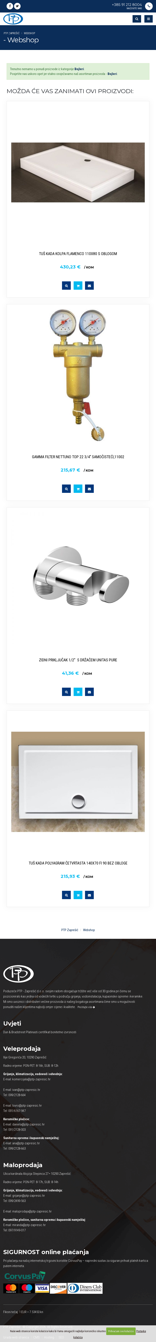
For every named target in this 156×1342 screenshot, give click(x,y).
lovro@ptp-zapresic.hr (27, 1106)
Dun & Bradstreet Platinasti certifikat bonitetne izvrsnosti (39, 1032)
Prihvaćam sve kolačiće (121, 1331)
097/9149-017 (17, 1230)
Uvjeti (12, 1023)
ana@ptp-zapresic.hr (26, 1143)
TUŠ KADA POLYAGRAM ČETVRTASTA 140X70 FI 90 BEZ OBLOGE (78, 863)
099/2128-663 (17, 1148)
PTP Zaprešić (12, 33)
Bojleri (79, 69)
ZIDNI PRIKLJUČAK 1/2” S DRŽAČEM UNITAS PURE (78, 660)
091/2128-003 (17, 1130)
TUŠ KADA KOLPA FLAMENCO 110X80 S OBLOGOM (78, 253)
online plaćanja (46, 1252)
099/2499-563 (17, 1201)
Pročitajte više (86, 1007)
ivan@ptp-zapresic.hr (26, 1090)
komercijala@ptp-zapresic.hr (31, 1079)
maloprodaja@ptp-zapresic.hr (32, 1211)
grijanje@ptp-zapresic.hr (28, 1196)
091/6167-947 (17, 1111)
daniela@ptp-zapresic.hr (28, 1124)
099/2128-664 (17, 1095)
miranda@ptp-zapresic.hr (29, 1225)
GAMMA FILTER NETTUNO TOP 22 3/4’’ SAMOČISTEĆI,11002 (78, 456)
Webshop (29, 33)
